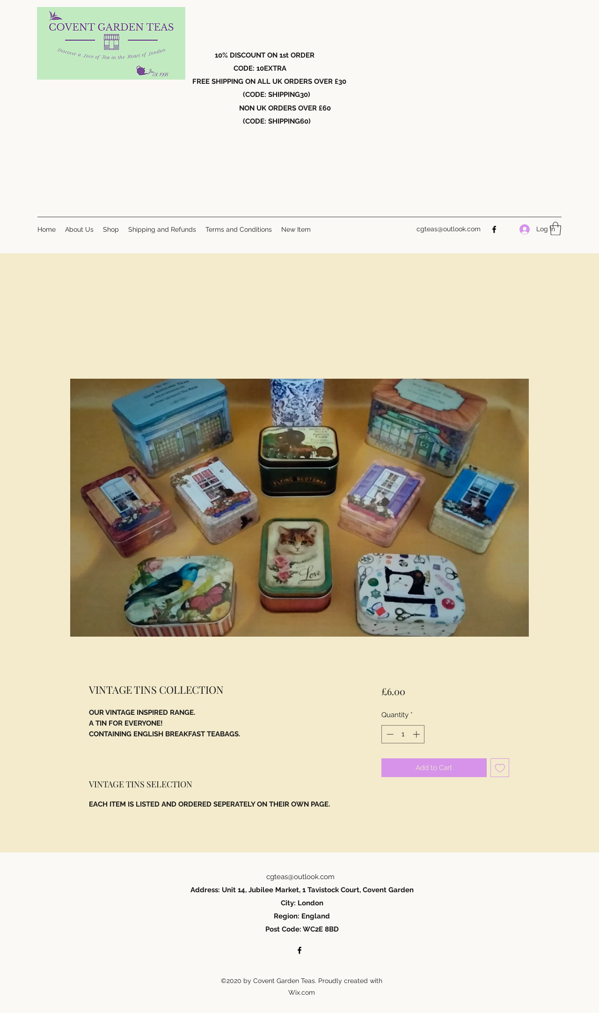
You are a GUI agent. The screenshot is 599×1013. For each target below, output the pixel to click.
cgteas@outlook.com (448, 229)
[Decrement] (389, 734)
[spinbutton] (403, 734)
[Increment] (417, 734)
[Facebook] (494, 229)
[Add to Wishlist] (500, 768)
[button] (555, 228)
